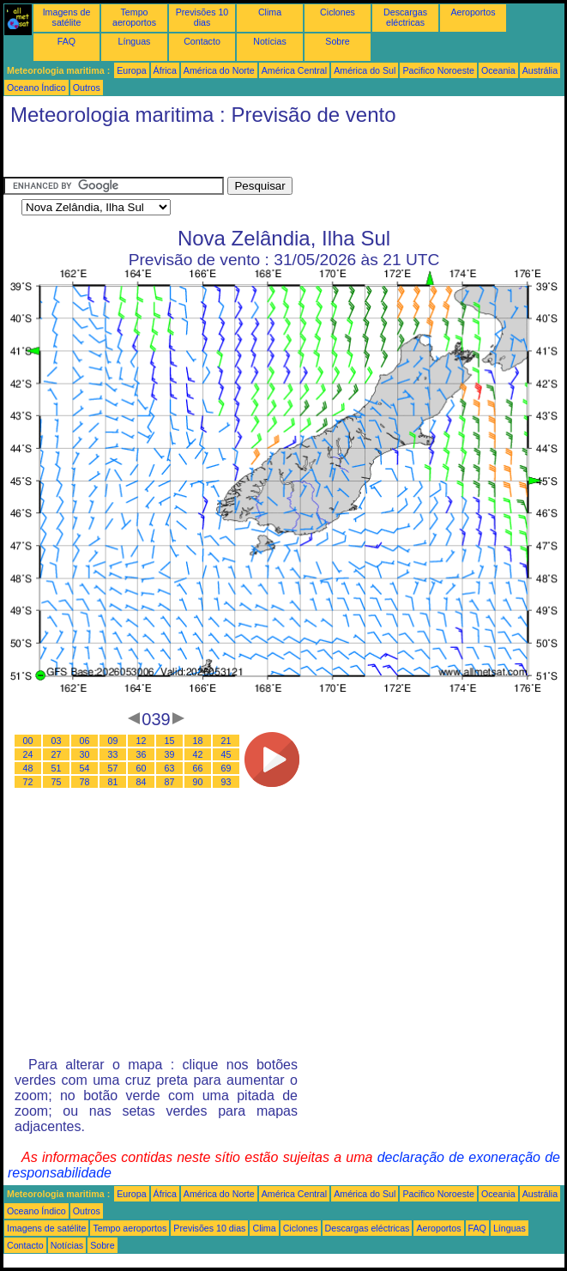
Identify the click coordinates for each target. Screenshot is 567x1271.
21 (226, 740)
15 (170, 740)
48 (28, 768)
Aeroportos (472, 12)
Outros (86, 87)
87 (170, 782)
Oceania (498, 70)
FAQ (66, 41)
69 (226, 768)
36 (141, 754)
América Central (294, 70)
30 (85, 754)
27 (56, 754)
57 (113, 768)
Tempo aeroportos (134, 17)
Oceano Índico (36, 87)
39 (170, 754)
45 (226, 754)
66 (198, 768)
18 (198, 740)
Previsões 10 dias (202, 17)
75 (56, 782)
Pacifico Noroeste (438, 70)
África (165, 70)
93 (226, 782)
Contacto (202, 41)
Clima (269, 12)
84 (141, 782)
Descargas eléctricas (405, 17)
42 (198, 754)
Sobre (337, 41)
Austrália (540, 70)
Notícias (270, 41)
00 (28, 740)
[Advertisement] (140, 155)
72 (28, 782)
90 (198, 782)
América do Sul (364, 70)
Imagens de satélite (67, 17)
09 (113, 740)
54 (85, 768)
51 (56, 768)
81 (113, 782)
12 (141, 740)
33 (113, 754)
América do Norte (219, 70)
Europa (131, 70)
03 (56, 740)
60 (141, 768)
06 (85, 740)
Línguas (134, 41)
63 (170, 768)
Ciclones (337, 12)
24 (28, 754)
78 (85, 782)
